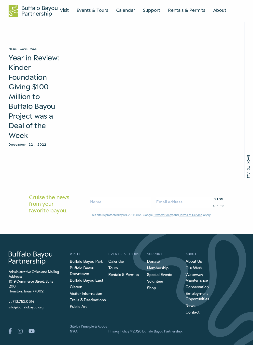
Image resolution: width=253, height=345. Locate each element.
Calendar (125, 10)
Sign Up (218, 202)
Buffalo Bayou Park (86, 262)
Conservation (197, 287)
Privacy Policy (163, 215)
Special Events (159, 275)
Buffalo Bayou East (86, 281)
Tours (113, 268)
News (190, 306)
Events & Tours (92, 10)
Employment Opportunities (197, 297)
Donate (153, 262)
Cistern (76, 287)
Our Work (193, 268)
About (219, 10)
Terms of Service (190, 215)
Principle (87, 326)
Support (151, 10)
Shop (151, 288)
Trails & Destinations (88, 300)
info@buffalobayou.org (26, 307)
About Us (193, 262)
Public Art (78, 307)
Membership (158, 268)
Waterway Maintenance (196, 278)
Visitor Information (86, 294)
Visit (64, 10)
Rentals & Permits (186, 10)
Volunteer (155, 282)
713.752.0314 (23, 302)
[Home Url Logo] (33, 11)
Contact (192, 313)
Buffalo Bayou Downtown (82, 271)
